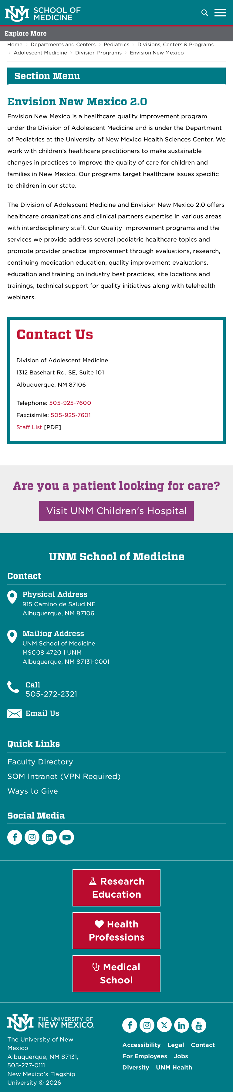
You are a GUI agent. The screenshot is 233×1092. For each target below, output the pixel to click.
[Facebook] (14, 837)
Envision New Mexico (157, 53)
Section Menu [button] (47, 76)
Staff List (29, 427)
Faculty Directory (40, 762)
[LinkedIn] (49, 837)
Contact (203, 1045)
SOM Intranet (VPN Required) (64, 776)
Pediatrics (116, 44)
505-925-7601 (71, 415)
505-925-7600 (70, 403)
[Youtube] (66, 837)
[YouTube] (198, 1025)
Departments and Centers (63, 44)
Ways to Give (32, 791)
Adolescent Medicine (40, 53)
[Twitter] (164, 1024)
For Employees (144, 1056)
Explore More (26, 33)
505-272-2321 (51, 694)
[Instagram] (32, 837)
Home (14, 44)
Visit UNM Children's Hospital (116, 510)
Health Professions (117, 931)
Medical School (116, 974)
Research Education (117, 888)
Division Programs (98, 53)
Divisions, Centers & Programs (175, 44)
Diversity (135, 1067)
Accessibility (141, 1045)
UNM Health (174, 1067)
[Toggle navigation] (220, 12)
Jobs (181, 1056)
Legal (175, 1045)
